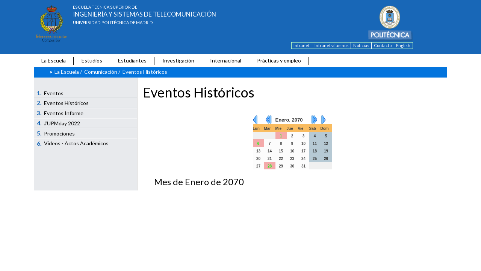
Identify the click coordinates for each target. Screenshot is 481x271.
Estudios (92, 60)
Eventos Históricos (63, 102)
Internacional (225, 60)
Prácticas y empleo (279, 60)
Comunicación (100, 72)
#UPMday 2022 (58, 123)
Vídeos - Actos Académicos (73, 143)
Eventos (50, 93)
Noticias (361, 45)
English (403, 45)
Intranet (301, 45)
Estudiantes (132, 60)
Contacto (383, 45)
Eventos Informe (60, 113)
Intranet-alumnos (332, 45)
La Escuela (53, 60)
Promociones (56, 133)
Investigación (178, 60)
